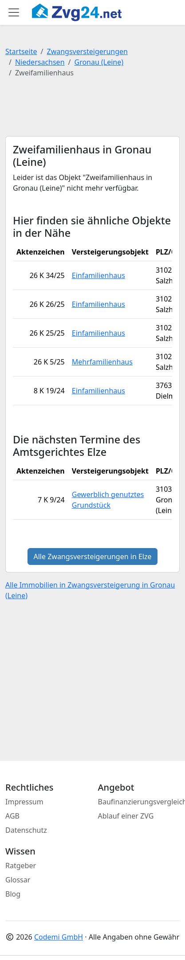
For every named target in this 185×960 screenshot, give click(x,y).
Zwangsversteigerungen (87, 51)
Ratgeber (20, 865)
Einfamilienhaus (98, 275)
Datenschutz (26, 830)
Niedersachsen (40, 62)
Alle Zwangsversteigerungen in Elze (92, 556)
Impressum (24, 802)
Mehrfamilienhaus (102, 362)
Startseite (21, 51)
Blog (12, 894)
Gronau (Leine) (98, 62)
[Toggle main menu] (13, 12)
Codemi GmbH (58, 937)
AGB (12, 816)
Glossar (17, 880)
